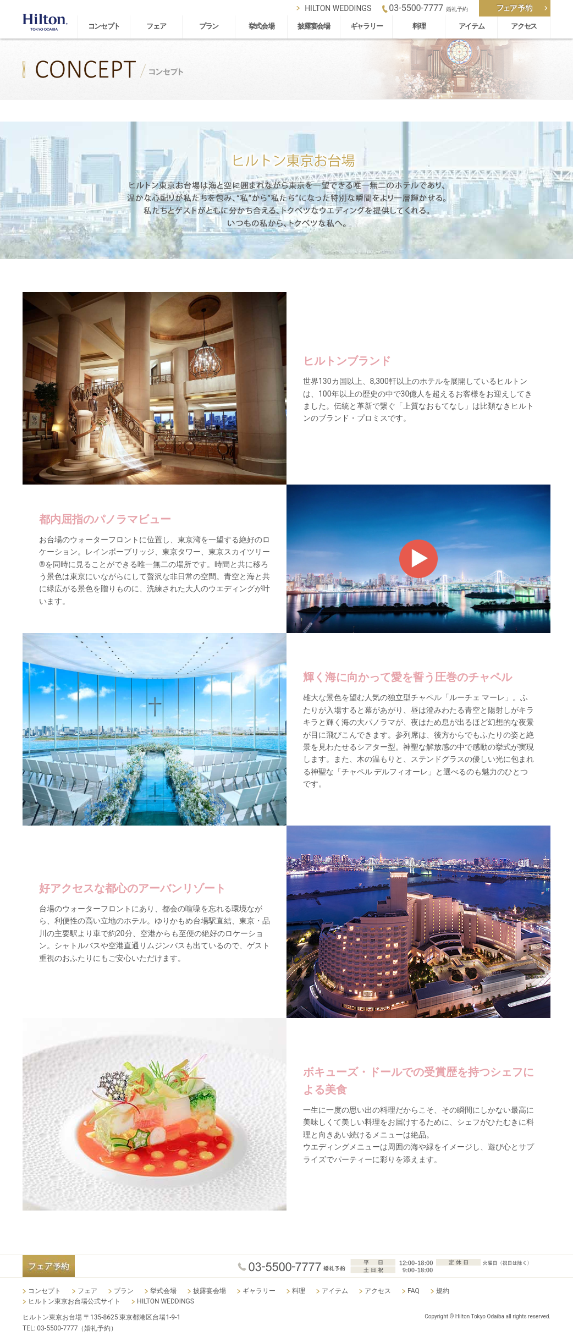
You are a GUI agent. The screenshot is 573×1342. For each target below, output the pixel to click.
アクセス (524, 26)
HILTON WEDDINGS (338, 8)
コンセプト (104, 26)
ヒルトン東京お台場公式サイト (74, 1301)
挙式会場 (261, 26)
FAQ (413, 1291)
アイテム (471, 26)
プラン (208, 26)
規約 (442, 1291)
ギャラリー (366, 26)
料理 (418, 26)
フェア (156, 26)
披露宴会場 (313, 26)
